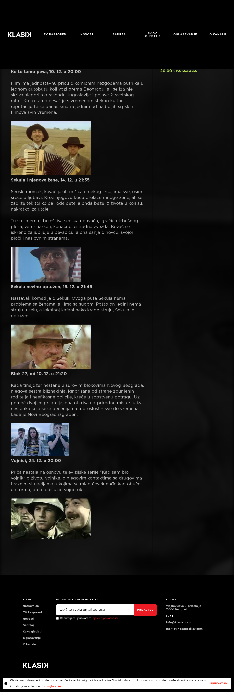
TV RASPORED (55, 34)
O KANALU (217, 34)
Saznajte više (51, 686)
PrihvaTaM (219, 683)
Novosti (87, 34)
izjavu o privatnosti (105, 618)
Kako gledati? (152, 34)
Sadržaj (120, 34)
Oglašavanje (185, 34)
